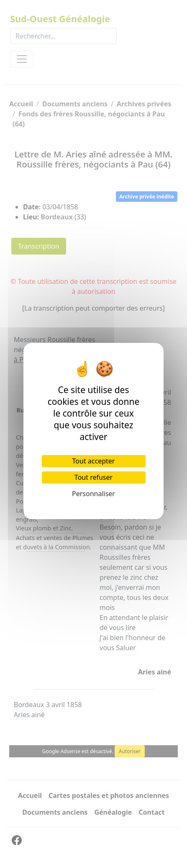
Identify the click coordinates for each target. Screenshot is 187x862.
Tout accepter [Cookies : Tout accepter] (93, 461)
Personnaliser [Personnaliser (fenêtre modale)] (93, 493)
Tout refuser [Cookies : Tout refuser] (93, 477)
